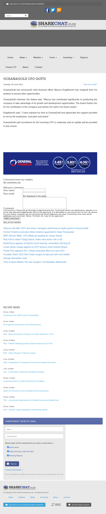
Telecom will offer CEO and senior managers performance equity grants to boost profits (45, 228)
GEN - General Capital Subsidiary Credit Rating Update (25, 410)
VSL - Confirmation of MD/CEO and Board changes (23, 372)
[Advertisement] (50, 143)
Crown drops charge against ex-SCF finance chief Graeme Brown (35, 247)
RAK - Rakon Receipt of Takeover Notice (19, 353)
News (23, 57)
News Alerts (13, 447)
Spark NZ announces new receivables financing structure (26, 391)
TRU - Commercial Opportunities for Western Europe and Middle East (31, 400)
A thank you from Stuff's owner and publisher (21, 315)
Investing (68, 57)
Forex (53, 57)
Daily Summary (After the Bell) (20, 451)
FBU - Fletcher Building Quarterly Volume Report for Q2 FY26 (27, 343)
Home (10, 57)
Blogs (32, 497)
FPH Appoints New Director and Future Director (22, 325)
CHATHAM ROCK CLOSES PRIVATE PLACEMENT (24, 381)
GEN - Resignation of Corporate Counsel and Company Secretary (29, 362)
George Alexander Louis (15, 258)
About (25, 67)
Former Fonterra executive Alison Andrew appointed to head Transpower (38, 232)
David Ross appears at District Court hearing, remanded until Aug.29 (36, 243)
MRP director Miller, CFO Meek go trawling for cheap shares (32, 236)
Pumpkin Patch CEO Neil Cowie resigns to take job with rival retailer (36, 254)
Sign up (13, 464)
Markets (38, 57)
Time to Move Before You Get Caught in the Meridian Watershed (34, 262)
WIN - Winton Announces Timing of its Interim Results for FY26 (28, 334)
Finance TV (11, 67)
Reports (84, 57)
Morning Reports (15, 456)
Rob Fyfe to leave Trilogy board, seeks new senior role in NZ (33, 239)
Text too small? (90, 84)
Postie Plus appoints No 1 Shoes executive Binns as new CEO (34, 251)
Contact (38, 67)
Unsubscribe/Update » (14, 470)
